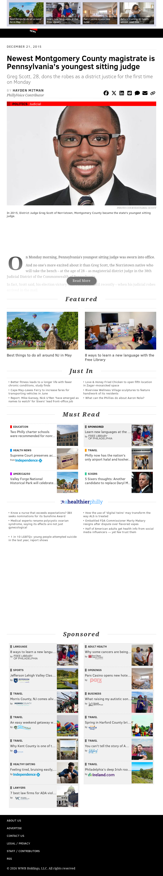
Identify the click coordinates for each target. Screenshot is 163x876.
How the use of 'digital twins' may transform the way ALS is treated (116, 514)
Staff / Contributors (23, 851)
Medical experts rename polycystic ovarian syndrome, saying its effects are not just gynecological (38, 523)
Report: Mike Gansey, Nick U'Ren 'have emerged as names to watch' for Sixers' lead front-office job (43, 399)
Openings (95, 670)
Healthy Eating (24, 764)
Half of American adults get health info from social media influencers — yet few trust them (118, 530)
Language (20, 646)
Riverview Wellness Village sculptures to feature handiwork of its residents (116, 391)
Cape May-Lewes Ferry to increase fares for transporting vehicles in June (38, 391)
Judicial (35, 104)
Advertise (14, 828)
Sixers (92, 474)
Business (94, 693)
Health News (22, 450)
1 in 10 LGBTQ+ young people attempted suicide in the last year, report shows (42, 538)
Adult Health (97, 646)
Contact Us (15, 836)
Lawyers (19, 788)
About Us (14, 820)
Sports (18, 670)
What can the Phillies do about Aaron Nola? (114, 398)
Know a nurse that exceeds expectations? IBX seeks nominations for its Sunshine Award (40, 514)
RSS (9, 859)
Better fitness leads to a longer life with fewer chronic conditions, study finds (40, 383)
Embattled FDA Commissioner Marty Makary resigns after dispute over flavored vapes (114, 522)
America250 (21, 474)
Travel (92, 450)
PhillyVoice (10, 33)
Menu (156, 33)
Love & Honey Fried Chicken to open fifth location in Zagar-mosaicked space (117, 383)
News (33, 31)
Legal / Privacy (18, 843)
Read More (81, 281)
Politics (20, 104)
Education (20, 427)
